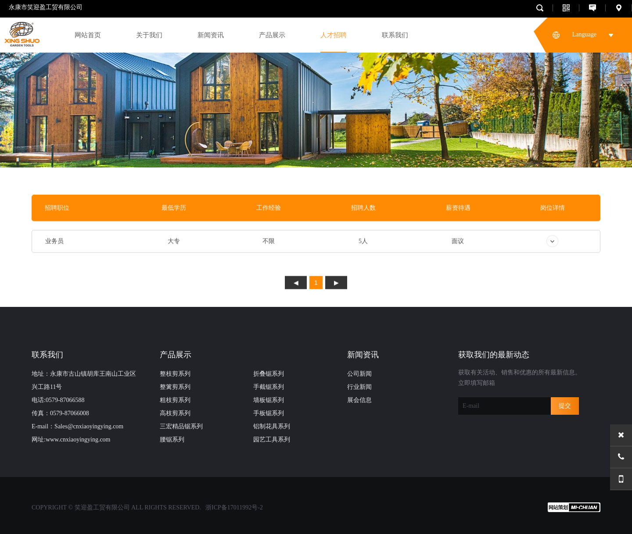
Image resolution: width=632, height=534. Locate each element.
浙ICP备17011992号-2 (234, 507)
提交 (565, 405)
